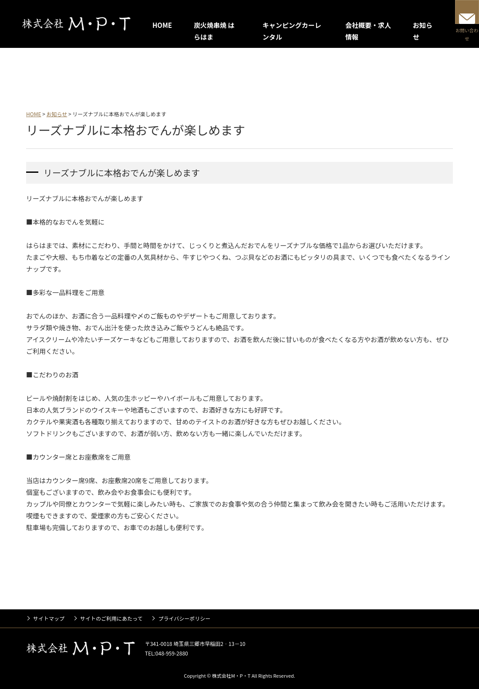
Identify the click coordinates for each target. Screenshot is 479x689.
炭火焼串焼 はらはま (71, 72)
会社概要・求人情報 (252, 72)
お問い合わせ (455, 31)
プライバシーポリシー (184, 618)
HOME (162, 25)
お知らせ (317, 72)
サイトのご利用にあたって (111, 618)
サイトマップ (48, 618)
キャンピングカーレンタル (162, 72)
